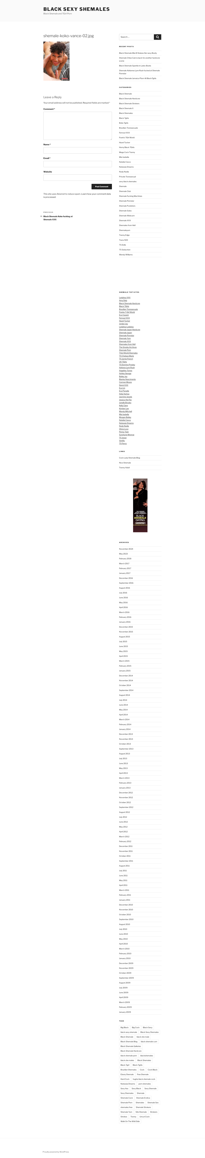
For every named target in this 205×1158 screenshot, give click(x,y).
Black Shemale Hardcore (129, 98)
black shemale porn (129, 1055)
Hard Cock (125, 1079)
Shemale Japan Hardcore (129, 329)
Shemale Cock (127, 1098)
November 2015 (126, 632)
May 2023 (123, 554)
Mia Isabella (124, 157)
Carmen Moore (125, 382)
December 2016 (126, 578)
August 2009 (124, 983)
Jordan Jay (123, 324)
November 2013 (126, 739)
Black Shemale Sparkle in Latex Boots (135, 66)
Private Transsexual (127, 177)
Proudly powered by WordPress (56, 1152)
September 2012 (126, 807)
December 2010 (126, 905)
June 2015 (123, 646)
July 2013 (123, 758)
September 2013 (126, 749)
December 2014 (126, 676)
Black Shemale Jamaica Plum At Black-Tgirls (137, 78)
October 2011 (125, 856)
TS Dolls (122, 245)
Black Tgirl (125, 1065)
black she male (143, 1037)
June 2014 (123, 705)
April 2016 (123, 607)
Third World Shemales (128, 353)
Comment (49, 109)
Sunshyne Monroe (126, 435)
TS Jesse (123, 438)
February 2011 (125, 895)
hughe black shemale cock (144, 1079)
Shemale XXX (125, 220)
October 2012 (125, 802)
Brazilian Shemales (128, 1070)
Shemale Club (125, 191)
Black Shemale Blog (129, 1041)
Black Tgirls (124, 118)
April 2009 (123, 997)
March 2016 (124, 612)
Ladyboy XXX (124, 297)
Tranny (133, 1116)
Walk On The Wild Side (130, 1121)
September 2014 (126, 690)
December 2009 (126, 963)
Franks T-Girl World (127, 312)
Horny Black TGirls (126, 147)
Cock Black (152, 1070)
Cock (142, 1070)
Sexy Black (136, 1088)
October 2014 (125, 685)
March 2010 (124, 949)
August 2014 (124, 695)
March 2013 (124, 778)
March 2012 (124, 836)
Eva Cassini (124, 315)
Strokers (153, 1112)
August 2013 (124, 753)
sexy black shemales (127, 181)
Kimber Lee (124, 408)
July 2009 (123, 988)
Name (47, 144)
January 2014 (124, 729)
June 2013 (123, 763)
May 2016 (123, 602)
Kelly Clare (123, 405)
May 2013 (123, 768)
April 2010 (123, 944)
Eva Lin (122, 388)
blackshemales (146, 1055)
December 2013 (126, 734)
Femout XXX (124, 133)
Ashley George (125, 373)
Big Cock (135, 1027)
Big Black (125, 1027)
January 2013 (124, 788)
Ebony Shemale (127, 1074)
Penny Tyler (124, 432)
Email (46, 158)
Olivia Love (123, 429)
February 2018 (125, 558)
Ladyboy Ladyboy (126, 327)
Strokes (124, 1116)
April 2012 (123, 831)
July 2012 (123, 817)
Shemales (140, 1102)
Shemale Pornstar (126, 201)
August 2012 (124, 812)
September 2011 (126, 861)
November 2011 (126, 851)
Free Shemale (143, 1074)
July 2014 (123, 700)
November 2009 (126, 968)
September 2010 (126, 919)
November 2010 (126, 909)
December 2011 (126, 846)
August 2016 (124, 588)
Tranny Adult (124, 467)
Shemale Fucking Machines (130, 196)
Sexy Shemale (150, 1088)
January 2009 (125, 1012)
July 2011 (123, 870)
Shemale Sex (153, 1102)
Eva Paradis (124, 391)
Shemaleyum (124, 230)
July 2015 (123, 641)
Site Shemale (141, 1112)
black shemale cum (149, 1041)
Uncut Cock (145, 1116)
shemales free (126, 1107)
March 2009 (124, 1002)
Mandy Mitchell (125, 411)
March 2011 (124, 890)
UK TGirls (123, 362)
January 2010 (125, 958)
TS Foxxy (123, 443)
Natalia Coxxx (125, 162)
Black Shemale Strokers (129, 103)
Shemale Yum (125, 338)
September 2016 (126, 583)
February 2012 (125, 841)
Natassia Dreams (126, 167)
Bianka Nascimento (127, 379)
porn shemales (144, 1084)
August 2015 (124, 637)
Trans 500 (123, 240)
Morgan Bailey (125, 417)
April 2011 (123, 885)
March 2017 (124, 563)
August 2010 (124, 924)
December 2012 (126, 792)
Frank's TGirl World (127, 137)
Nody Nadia (124, 172)
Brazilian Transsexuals (128, 128)
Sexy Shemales (127, 1093)
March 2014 (124, 719)
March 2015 (124, 661)
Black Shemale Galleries (131, 1046)
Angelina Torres (125, 370)
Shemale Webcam (127, 215)
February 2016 (125, 617)
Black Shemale (125, 94)
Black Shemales (126, 113)
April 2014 (123, 714)
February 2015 (125, 666)
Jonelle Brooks (125, 402)
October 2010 (125, 914)
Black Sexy (147, 1027)
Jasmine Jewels (125, 397)
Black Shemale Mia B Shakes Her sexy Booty (138, 53)
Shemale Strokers (143, 1107)
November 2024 (126, 549)
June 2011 (123, 875)
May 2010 (123, 939)
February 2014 (125, 724)
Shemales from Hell (127, 225)
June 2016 (123, 597)
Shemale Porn (125, 350)
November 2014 (126, 680)
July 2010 (123, 929)
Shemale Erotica (143, 1098)
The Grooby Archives (128, 347)
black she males (127, 1060)
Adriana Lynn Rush (127, 367)
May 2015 (123, 651)
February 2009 (125, 1007)
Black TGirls (124, 306)
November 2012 (126, 797)
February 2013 (125, 783)
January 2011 (124, 900)
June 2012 (123, 822)
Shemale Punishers (127, 206)
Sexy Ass (124, 1088)
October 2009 (125, 973)
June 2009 (123, 992)
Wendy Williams (126, 254)
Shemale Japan (125, 332)
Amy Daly (123, 300)
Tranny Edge (124, 235)
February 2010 (125, 953)
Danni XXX (123, 385)
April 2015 (123, 656)
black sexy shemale (129, 1032)
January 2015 (124, 671)
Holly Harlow (124, 394)
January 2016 (124, 622)
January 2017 (124, 573)
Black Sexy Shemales (76, 9)
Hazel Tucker (124, 142)
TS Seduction (124, 250)
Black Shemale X (126, 108)
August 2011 (124, 866)
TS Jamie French (126, 359)
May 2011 (123, 880)
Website (47, 172)
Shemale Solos (125, 211)
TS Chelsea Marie (126, 356)
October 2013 (125, 744)
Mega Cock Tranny (127, 152)
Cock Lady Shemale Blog (129, 458)
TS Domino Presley (127, 365)
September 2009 (126, 978)
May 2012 (123, 827)
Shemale (123, 186)
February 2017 (125, 568)
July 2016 (123, 593)
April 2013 (123, 773)
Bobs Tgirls (123, 123)
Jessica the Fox (125, 400)
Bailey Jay (123, 376)
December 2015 (126, 627)
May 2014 (123, 710)
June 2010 (123, 934)
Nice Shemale (125, 463)
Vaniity (122, 440)
